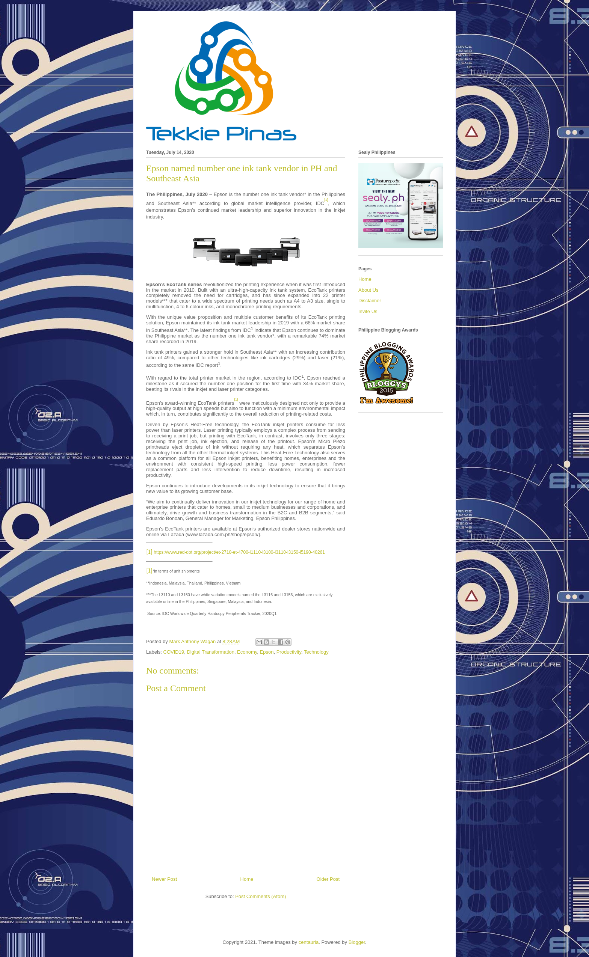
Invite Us (368, 311)
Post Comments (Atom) (260, 896)
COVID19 (173, 652)
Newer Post (164, 879)
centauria (309, 942)
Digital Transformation (210, 652)
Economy (247, 652)
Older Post (328, 879)
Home (247, 879)
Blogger (357, 942)
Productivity (288, 652)
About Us (368, 290)
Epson (267, 652)
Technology (316, 652)
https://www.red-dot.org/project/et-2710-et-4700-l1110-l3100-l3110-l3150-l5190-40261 (239, 552)
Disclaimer (369, 300)
